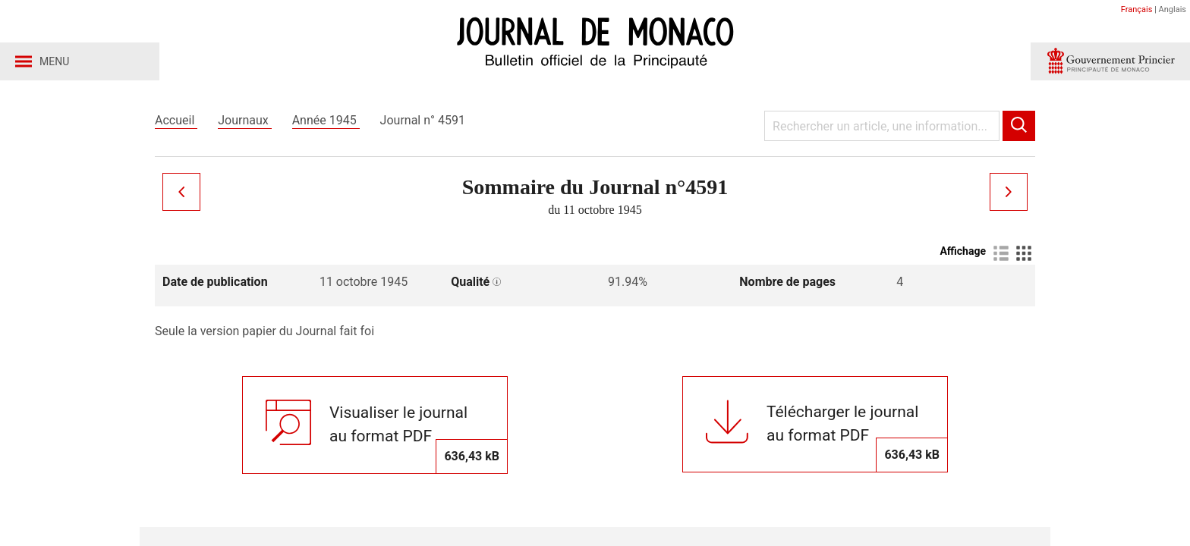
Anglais (1172, 9)
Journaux (244, 120)
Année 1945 (326, 120)
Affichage (963, 251)
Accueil (176, 120)
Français (1137, 9)
